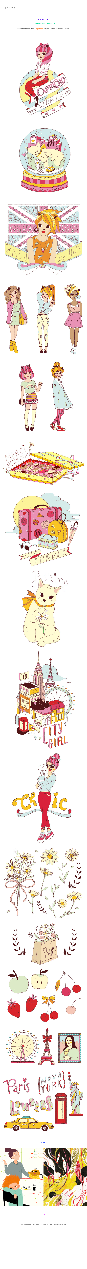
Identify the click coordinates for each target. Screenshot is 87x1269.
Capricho (39, 29)
